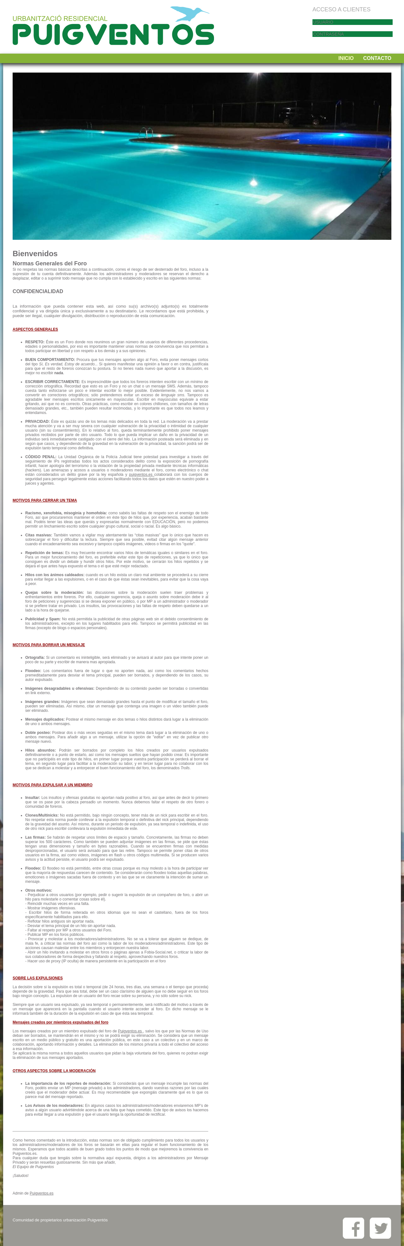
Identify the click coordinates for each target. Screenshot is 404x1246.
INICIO (346, 58)
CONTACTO (377, 58)
